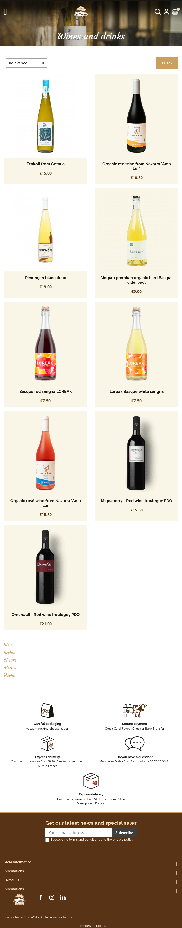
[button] (158, 12)
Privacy (54, 917)
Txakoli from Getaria (46, 164)
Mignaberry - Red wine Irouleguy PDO (136, 501)
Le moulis (11, 880)
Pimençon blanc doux (45, 277)
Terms (67, 917)
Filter (167, 63)
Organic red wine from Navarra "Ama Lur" (136, 166)
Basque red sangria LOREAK (45, 391)
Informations (14, 871)
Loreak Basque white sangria (137, 391)
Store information (17, 862)
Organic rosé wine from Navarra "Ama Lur (45, 503)
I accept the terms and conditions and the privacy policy (92, 839)
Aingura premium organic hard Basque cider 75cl (136, 280)
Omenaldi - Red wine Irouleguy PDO (46, 614)
